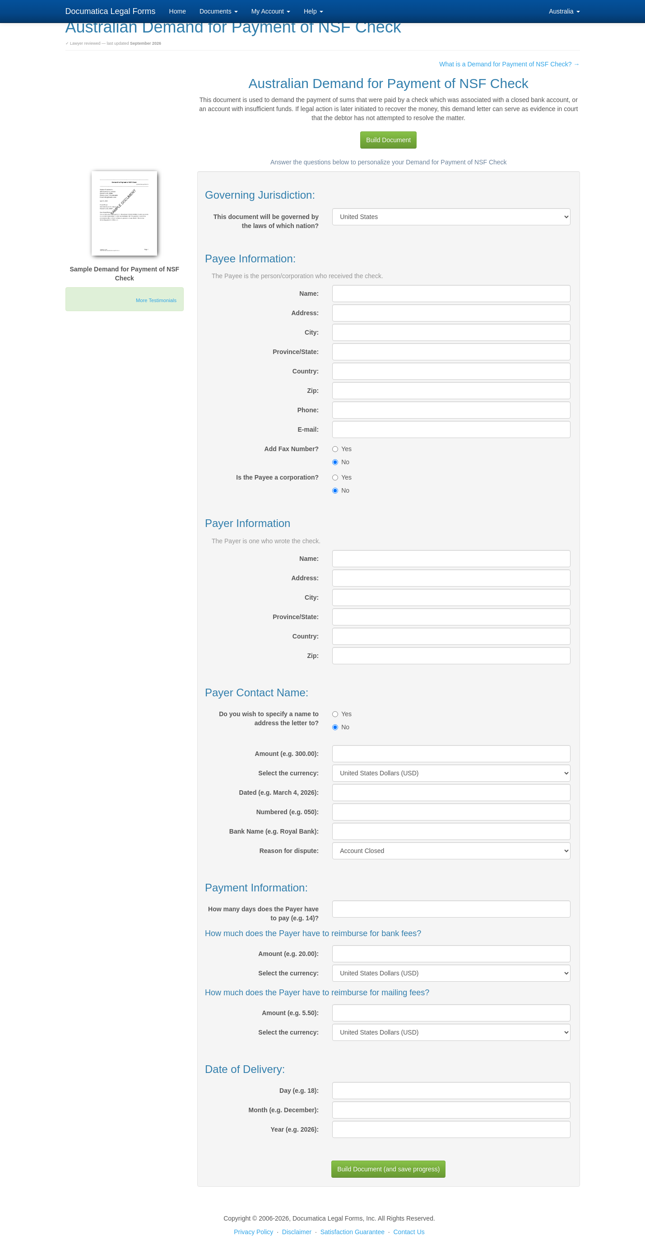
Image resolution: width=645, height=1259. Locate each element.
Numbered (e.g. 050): (287, 812)
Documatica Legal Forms (110, 11)
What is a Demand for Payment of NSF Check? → (509, 64)
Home (177, 11)
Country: (305, 371)
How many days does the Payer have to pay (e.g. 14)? (263, 913)
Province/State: (296, 351)
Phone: (308, 410)
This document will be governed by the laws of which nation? (266, 221)
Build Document (388, 140)
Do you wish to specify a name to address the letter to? (269, 718)
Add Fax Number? (291, 448)
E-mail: (308, 429)
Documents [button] (219, 11)
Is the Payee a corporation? (277, 477)
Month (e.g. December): (284, 1110)
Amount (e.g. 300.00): (287, 753)
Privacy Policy (253, 1232)
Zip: (313, 390)
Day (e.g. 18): (299, 1090)
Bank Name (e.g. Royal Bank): (274, 831)
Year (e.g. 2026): (295, 1129)
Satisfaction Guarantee (352, 1232)
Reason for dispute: (289, 850)
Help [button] (313, 11)
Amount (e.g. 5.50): (290, 1013)
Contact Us (409, 1232)
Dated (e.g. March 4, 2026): (279, 792)
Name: (309, 293)
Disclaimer (296, 1232)
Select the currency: (288, 773)
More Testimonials (156, 300)
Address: (305, 313)
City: (312, 332)
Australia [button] (564, 11)
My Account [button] (270, 11)
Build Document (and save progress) (388, 1169)
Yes (342, 448)
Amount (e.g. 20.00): (288, 953)
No (340, 462)
